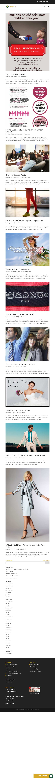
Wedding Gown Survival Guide (18, 269)
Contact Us (9, 675)
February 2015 (9, 627)
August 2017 (8, 610)
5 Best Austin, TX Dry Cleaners (13, 575)
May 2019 (8, 597)
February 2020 (9, 584)
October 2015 (9, 619)
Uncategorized (24, 76)
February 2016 (9, 616)
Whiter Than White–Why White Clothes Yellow (25, 455)
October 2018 (9, 599)
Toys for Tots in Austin (15, 74)
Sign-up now (43, 776)
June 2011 (8, 647)
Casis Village (33, 666)
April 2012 (8, 643)
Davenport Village (34, 669)
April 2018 (8, 605)
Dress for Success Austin (16, 175)
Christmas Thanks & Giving (12, 573)
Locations (9, 669)
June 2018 (8, 603)
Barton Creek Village (35, 664)
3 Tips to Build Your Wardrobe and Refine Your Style (25, 546)
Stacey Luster (10, 76)
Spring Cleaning (9, 571)
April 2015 (8, 625)
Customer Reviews (11, 680)
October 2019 (9, 588)
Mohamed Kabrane (11, 134)
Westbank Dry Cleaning (12, 664)
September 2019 (9, 590)
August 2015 (8, 623)
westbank (9, 316)
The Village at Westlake (35, 671)
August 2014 (8, 632)
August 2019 (8, 592)
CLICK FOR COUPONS (34, 693)
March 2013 (8, 641)
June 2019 (8, 594)
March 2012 (8, 645)
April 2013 (8, 638)
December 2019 (9, 586)
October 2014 (9, 630)
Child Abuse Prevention (11, 578)
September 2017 (9, 608)
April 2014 (8, 636)
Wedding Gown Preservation (18, 410)
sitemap (12, 703)
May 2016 (8, 614)
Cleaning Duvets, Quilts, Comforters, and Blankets (17, 569)
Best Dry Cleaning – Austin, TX (14, 673)
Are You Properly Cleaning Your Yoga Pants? (24, 220)
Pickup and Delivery (11, 666)
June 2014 (8, 634)
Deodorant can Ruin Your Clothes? (20, 364)
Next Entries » (46, 560)
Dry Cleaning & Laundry (12, 671)
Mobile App (9, 682)
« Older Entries (9, 560)
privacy (7, 703)
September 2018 (9, 601)
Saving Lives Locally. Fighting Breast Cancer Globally (24, 131)
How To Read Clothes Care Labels (20, 314)
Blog (8, 677)
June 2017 (8, 612)
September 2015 (9, 621)
